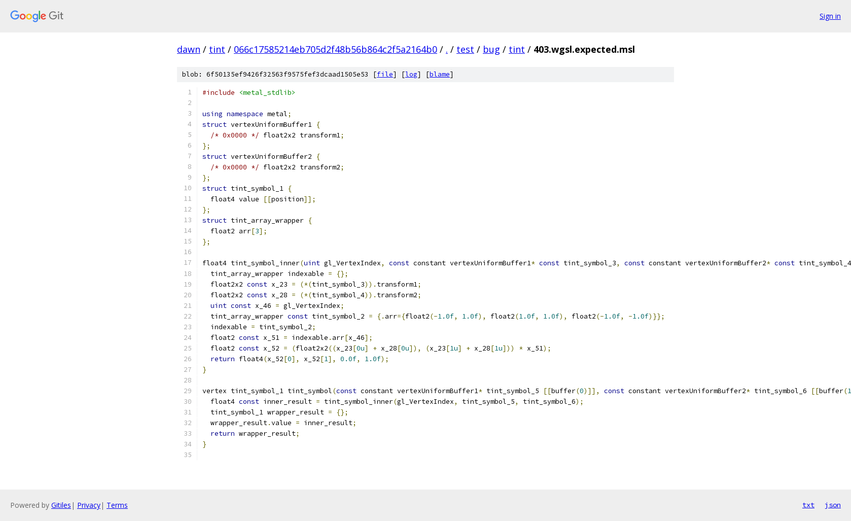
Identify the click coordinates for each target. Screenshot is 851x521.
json (833, 504)
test (465, 49)
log (411, 74)
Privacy (88, 505)
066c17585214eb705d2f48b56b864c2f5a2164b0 (335, 49)
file (385, 74)
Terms (117, 505)
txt (808, 504)
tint (217, 49)
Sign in (830, 16)
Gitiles (61, 505)
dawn (188, 49)
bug (491, 49)
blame (440, 74)
